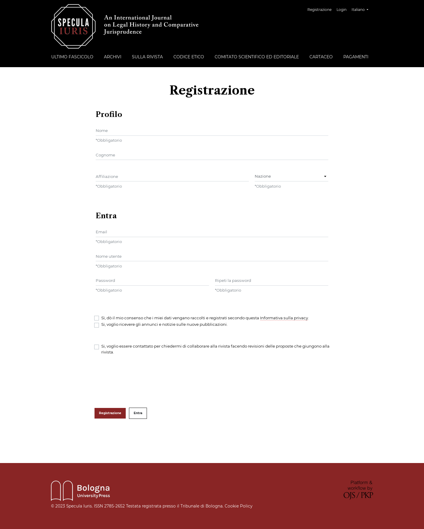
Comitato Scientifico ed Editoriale (257, 56)
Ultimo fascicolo (72, 56)
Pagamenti (355, 56)
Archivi (112, 56)
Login (342, 9)
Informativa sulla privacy (284, 317)
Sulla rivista (147, 56)
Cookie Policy (237, 506)
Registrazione (319, 9)
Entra (138, 413)
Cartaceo (321, 56)
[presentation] (139, 381)
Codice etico (188, 56)
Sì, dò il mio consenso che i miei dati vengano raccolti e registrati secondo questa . (205, 317)
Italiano (362, 9)
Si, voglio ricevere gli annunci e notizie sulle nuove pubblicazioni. (164, 324)
